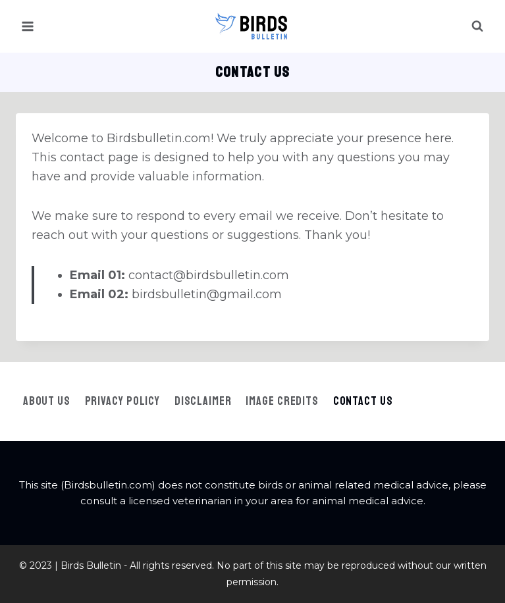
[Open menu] (28, 26)
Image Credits (282, 401)
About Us (46, 401)
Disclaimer (203, 401)
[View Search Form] (477, 26)
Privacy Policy (123, 401)
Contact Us (363, 401)
